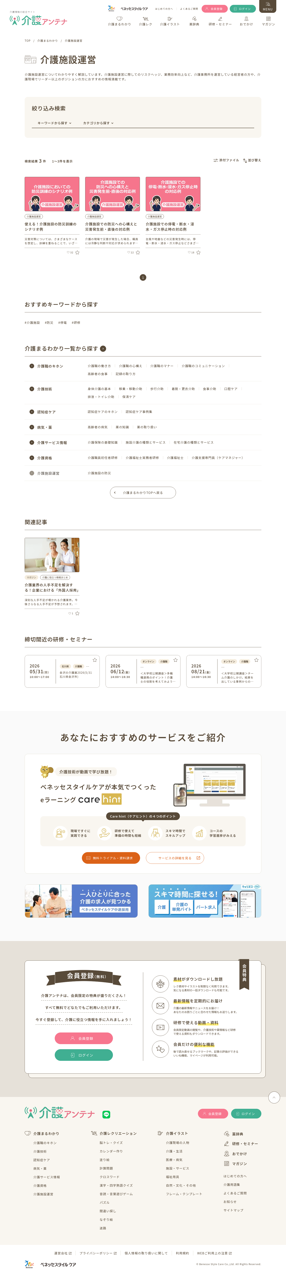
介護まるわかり (42, 1133)
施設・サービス (177, 1168)
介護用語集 (232, 1184)
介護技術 (40, 1151)
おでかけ (235, 1153)
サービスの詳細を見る (175, 858)
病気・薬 (40, 1168)
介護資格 (40, 1185)
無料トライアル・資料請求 (113, 858)
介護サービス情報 (46, 1177)
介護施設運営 (34, 216)
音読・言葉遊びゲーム (116, 1193)
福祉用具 (172, 1176)
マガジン (235, 1163)
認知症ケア (41, 1160)
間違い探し (108, 1211)
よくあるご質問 (189, 9)
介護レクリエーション (114, 1133)
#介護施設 (32, 322)
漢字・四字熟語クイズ (116, 1185)
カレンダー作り (111, 1151)
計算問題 (106, 1168)
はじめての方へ (164, 9)
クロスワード (110, 1176)
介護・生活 (174, 1151)
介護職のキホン (45, 1142)
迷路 (103, 1228)
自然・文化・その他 (181, 1185)
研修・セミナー (241, 1143)
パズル (105, 1202)
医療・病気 (174, 1159)
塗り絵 (105, 1159)
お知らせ (230, 1201)
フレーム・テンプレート (184, 1193)
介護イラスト (172, 1133)
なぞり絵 (106, 1219)
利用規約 (182, 1253)
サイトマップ (234, 1210)
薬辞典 (234, 1133)
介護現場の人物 (177, 1142)
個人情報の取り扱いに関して (146, 1253)
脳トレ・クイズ (111, 1142)
